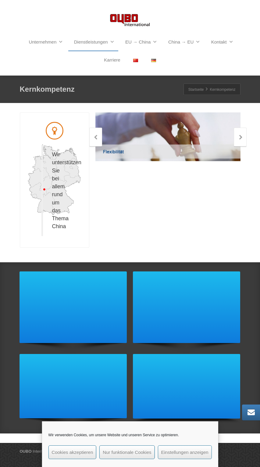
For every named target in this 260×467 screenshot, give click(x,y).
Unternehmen (45, 41)
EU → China (141, 41)
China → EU (184, 41)
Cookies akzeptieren (72, 452)
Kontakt (222, 41)
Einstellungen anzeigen (184, 452)
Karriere (112, 59)
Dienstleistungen (94, 41)
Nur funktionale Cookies (127, 452)
